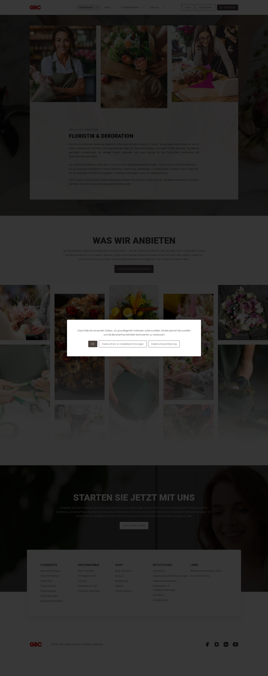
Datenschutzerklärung (164, 344)
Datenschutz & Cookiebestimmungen (123, 344)
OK (92, 344)
